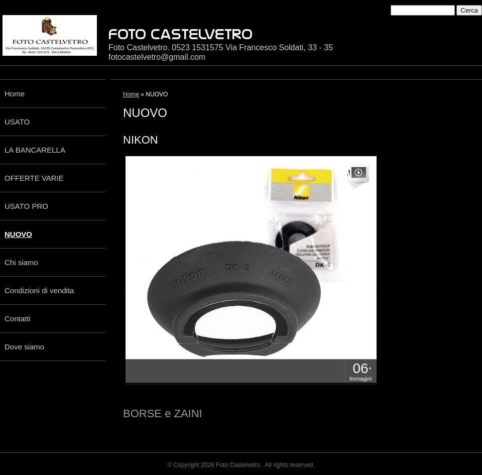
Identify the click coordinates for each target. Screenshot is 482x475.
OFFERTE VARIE (34, 178)
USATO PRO (26, 206)
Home (15, 93)
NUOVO (18, 234)
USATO (17, 121)
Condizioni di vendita (39, 290)
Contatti (18, 318)
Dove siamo (24, 346)
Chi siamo (21, 262)
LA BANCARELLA (35, 150)
